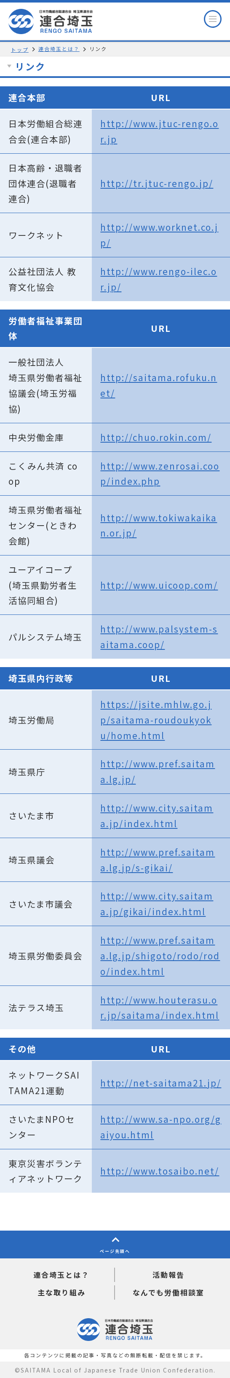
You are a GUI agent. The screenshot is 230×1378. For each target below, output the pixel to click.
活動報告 (168, 1274)
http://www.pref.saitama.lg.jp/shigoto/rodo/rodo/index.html (160, 955)
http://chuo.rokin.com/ (155, 437)
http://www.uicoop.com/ (159, 585)
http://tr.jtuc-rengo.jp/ (156, 183)
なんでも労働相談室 (168, 1292)
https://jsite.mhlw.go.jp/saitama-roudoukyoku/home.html (155, 720)
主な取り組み (61, 1292)
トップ (20, 49)
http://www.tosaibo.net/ (159, 1170)
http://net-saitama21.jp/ (160, 1082)
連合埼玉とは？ (59, 48)
